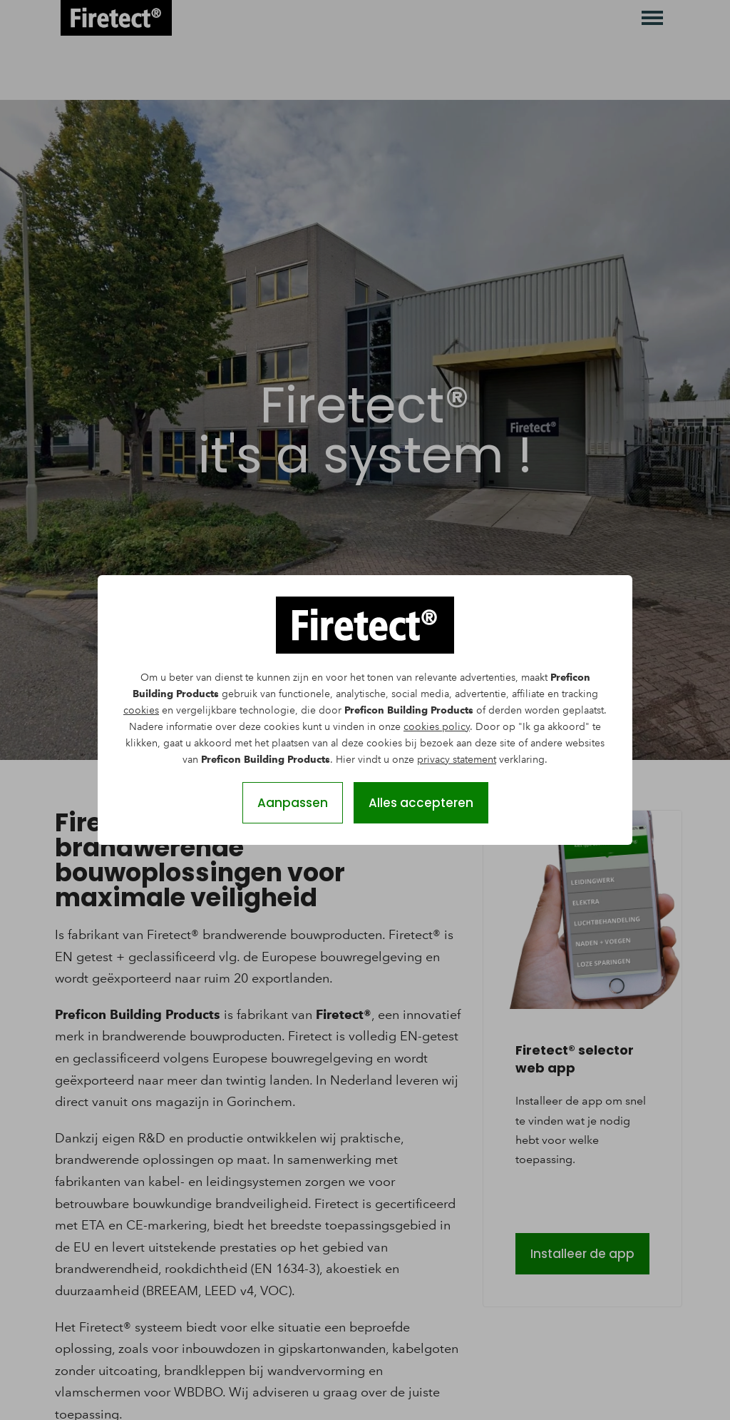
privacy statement (456, 760)
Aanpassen (292, 802)
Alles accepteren (421, 802)
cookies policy (436, 727)
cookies (141, 710)
